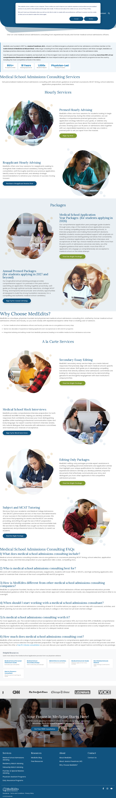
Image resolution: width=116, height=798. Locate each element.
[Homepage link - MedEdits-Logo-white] (11, 790)
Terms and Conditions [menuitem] (17, 793)
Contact (102, 4)
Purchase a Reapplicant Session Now (19, 183)
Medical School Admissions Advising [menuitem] (13, 759)
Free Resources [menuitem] (37, 761)
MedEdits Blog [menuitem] (36, 758)
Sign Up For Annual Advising (16, 301)
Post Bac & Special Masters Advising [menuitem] (13, 772)
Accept (76, 19)
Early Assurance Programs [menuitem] (13, 780)
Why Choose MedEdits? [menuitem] (68, 765)
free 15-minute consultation (28, 645)
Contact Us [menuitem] (92, 758)
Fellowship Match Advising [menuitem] (13, 767)
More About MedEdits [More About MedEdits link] (72, 729)
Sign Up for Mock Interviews (17, 433)
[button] (103, 788)
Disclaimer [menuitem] (6, 793)
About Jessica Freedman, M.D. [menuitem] (70, 761)
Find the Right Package (72, 256)
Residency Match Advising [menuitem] (13, 763)
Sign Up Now (68, 136)
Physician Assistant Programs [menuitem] (14, 777)
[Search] (109, 4)
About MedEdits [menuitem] (65, 758)
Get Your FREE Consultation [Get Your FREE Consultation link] (44, 729)
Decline (91, 19)
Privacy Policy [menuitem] (29, 793)
